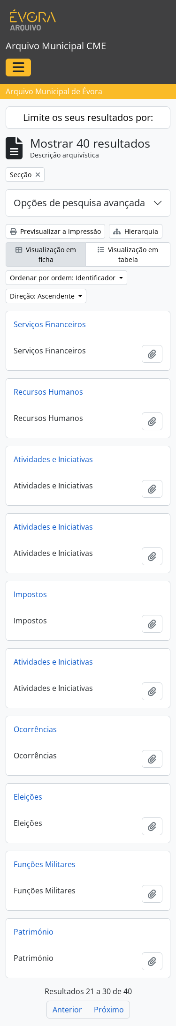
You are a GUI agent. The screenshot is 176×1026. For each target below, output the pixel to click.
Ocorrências (35, 729)
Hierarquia (135, 231)
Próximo (109, 1009)
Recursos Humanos (48, 392)
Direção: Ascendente (43, 296)
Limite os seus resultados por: (88, 117)
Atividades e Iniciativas (53, 459)
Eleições (28, 797)
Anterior (67, 1009)
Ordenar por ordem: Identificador (63, 277)
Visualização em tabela (128, 254)
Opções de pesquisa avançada (79, 202)
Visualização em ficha (45, 254)
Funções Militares (45, 864)
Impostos (30, 594)
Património (34, 932)
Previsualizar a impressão (55, 231)
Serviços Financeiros (50, 324)
